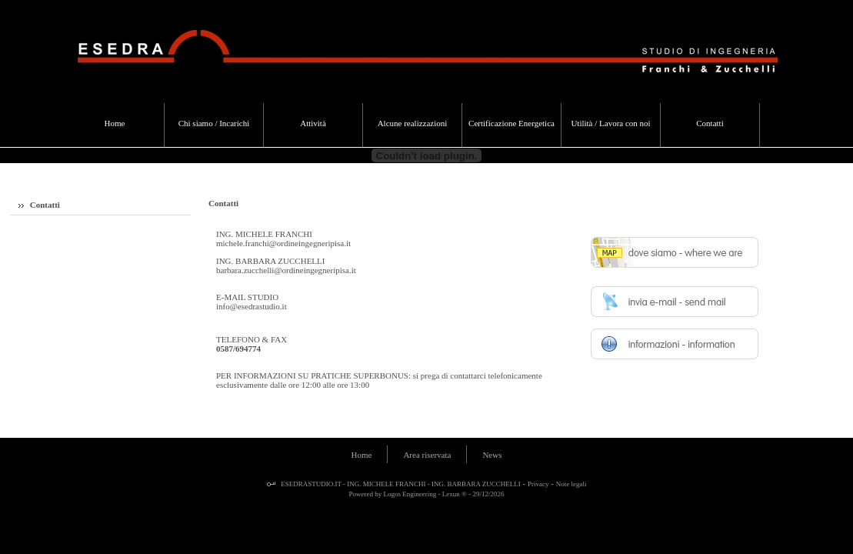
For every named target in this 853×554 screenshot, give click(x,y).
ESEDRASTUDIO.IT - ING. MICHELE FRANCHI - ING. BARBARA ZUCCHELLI (400, 484)
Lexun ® (454, 494)
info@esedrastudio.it (251, 306)
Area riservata (427, 454)
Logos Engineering (410, 494)
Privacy (538, 484)
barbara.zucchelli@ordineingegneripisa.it (286, 270)
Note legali (571, 484)
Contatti (39, 204)
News (491, 454)
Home (362, 454)
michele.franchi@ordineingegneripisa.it (283, 243)
